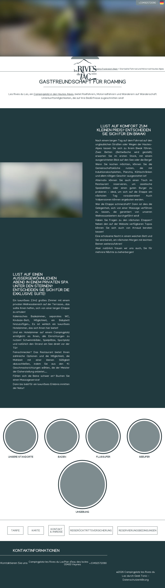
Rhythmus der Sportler (121, 59)
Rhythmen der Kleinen (43, 59)
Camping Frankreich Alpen (105, 64)
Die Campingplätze (9, 59)
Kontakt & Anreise (55, 525)
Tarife (15, 526)
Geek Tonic (140, 571)
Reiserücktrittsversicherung (90, 526)
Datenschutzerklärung (136, 575)
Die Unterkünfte (138, 59)
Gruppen (155, 58)
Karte (35, 526)
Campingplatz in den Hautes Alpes (53, 89)
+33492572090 (147, 2)
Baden (26, 58)
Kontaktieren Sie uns (14, 558)
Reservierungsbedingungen (137, 526)
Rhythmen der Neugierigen (61, 59)
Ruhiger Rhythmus (104, 59)
